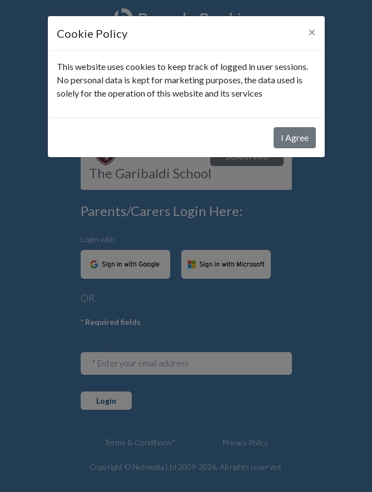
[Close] (312, 31)
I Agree (295, 137)
